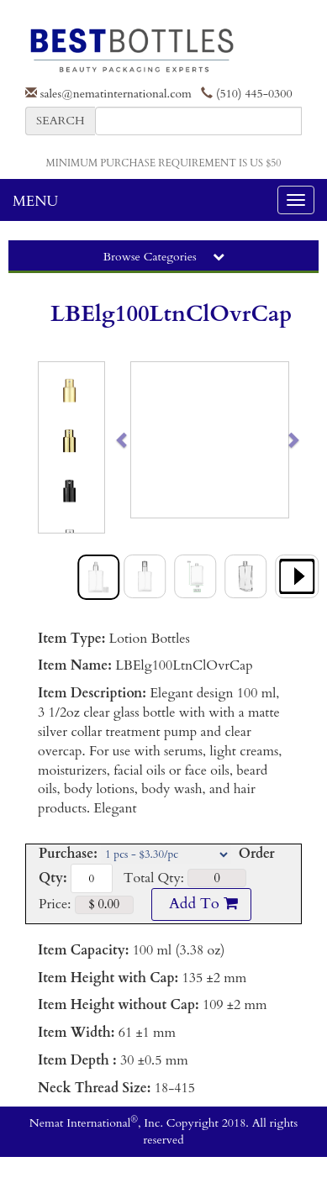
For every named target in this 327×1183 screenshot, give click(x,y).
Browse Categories (163, 257)
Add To (201, 903)
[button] (139, 440)
